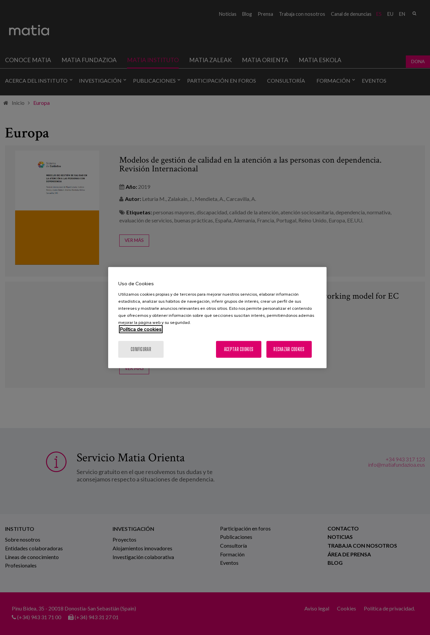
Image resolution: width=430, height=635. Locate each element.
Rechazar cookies (288, 349)
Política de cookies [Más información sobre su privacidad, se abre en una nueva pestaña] (141, 329)
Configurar (141, 349)
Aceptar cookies (238, 349)
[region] (217, 317)
